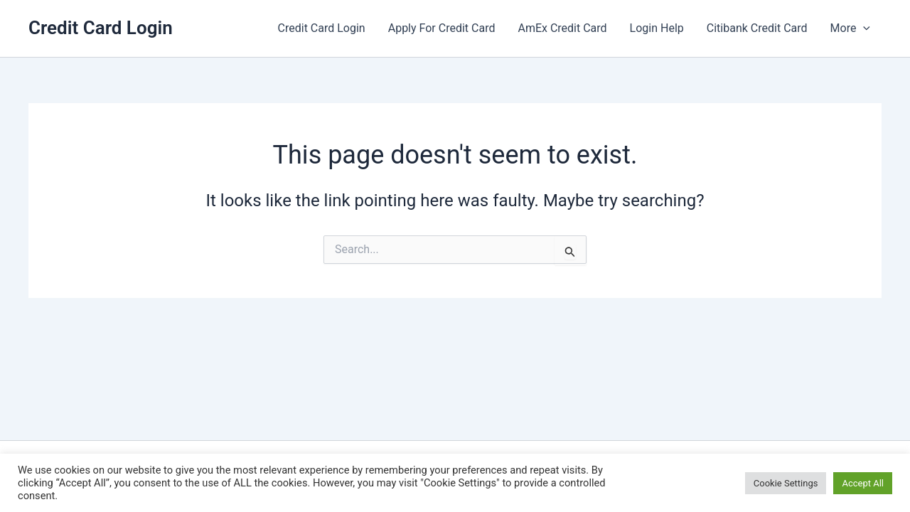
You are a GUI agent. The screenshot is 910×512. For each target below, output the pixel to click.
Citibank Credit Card (757, 28)
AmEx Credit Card (562, 28)
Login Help (657, 28)
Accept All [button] (863, 483)
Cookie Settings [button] (786, 483)
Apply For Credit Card (442, 28)
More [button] (850, 28)
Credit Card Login (100, 27)
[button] (863, 28)
